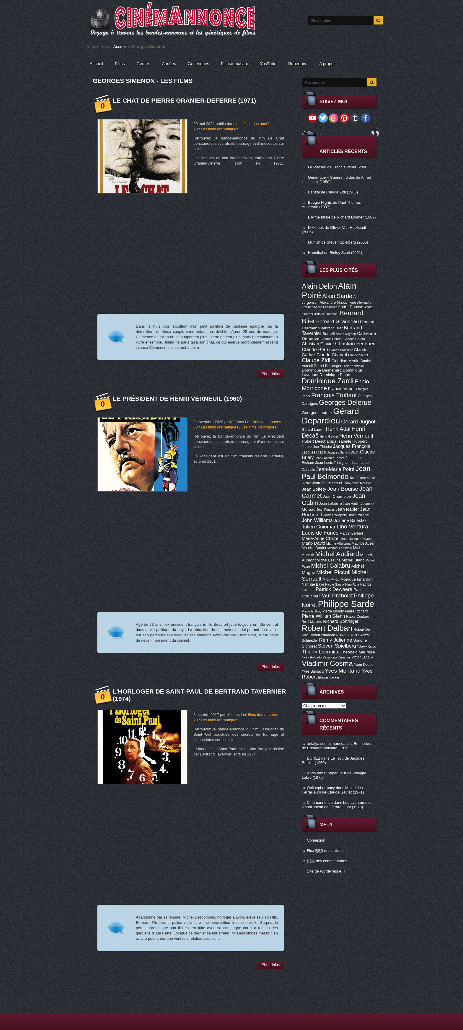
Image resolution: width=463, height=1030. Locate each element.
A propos (327, 63)
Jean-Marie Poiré (335, 469)
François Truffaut (334, 395)
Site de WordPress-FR (326, 871)
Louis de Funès (320, 533)
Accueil (120, 46)
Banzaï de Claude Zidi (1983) (333, 192)
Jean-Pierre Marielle (357, 483)
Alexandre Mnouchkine (337, 302)
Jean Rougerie (335, 515)
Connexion (316, 840)
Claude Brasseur (341, 350)
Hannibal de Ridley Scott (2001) (335, 252)
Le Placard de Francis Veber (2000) (338, 167)
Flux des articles (325, 850)
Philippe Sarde (346, 604)
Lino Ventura (352, 526)
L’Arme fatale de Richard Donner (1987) (342, 217)
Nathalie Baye (313, 584)
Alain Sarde (337, 296)
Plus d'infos (271, 374)
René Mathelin (312, 621)
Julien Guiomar (318, 527)
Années (169, 63)
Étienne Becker (328, 677)
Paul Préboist (336, 595)
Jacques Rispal (314, 452)
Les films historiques (259, 427)
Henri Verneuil (356, 436)
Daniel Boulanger (327, 366)
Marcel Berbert (351, 533)
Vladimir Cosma (327, 663)
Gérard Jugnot (358, 422)
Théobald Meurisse (358, 652)
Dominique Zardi (327, 381)
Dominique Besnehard (322, 370)
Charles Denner (331, 339)
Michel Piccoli (333, 572)
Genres (143, 63)
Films (120, 63)
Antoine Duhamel (326, 314)
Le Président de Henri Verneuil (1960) (177, 398)
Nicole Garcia (334, 584)
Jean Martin (351, 503)
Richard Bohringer (340, 621)
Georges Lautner (317, 412)
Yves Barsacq (313, 671)
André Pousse (350, 307)
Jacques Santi (337, 452)
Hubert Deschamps (319, 441)
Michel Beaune (328, 560)
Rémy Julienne (335, 640)
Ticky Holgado (312, 657)
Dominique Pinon (334, 374)
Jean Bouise (342, 489)
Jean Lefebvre (330, 504)
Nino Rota (352, 584)
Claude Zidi (316, 360)
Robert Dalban (327, 628)
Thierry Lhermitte (321, 652)
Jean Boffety (314, 489)
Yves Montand (343, 671)
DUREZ (313, 758)
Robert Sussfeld (347, 635)
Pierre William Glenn (323, 616)
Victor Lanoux (363, 657)
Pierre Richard (356, 611)
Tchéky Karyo (366, 646)
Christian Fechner (355, 343)
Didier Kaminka (353, 366)
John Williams (317, 520)
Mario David (313, 543)
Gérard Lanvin (313, 430)
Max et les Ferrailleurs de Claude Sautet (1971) (333, 790)
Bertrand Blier (332, 328)
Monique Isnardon (356, 579)
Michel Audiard (337, 554)
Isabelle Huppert (352, 441)
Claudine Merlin (345, 361)
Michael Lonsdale (339, 548)
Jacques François (351, 446)
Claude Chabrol (332, 354)
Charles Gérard (354, 339)
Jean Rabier (347, 509)
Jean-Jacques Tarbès (330, 458)
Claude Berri (315, 349)
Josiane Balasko (350, 520)
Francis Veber (341, 388)
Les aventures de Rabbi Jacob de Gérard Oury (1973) (337, 804)
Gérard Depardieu (330, 416)
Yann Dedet (363, 665)
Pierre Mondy (333, 611)
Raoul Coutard (357, 617)
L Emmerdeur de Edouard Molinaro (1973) (338, 745)
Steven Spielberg (337, 646)
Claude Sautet (358, 355)
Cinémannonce (319, 802)
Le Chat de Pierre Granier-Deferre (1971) (184, 100)
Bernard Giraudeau (337, 321)
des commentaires (327, 861)
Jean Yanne (358, 515)
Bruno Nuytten (346, 334)
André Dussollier (325, 307)
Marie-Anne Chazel (320, 538)
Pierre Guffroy (311, 611)
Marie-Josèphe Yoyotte (356, 539)
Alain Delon (319, 286)
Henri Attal (338, 429)
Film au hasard (234, 63)
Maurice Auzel (363, 543)
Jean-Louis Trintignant (333, 463)
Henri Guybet (329, 436)
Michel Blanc (353, 560)
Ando (311, 773)
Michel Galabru (330, 565)
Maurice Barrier (314, 548)
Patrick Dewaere (334, 589)
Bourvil (328, 333)
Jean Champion (337, 496)
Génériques (198, 63)
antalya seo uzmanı (323, 743)
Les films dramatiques (219, 129)
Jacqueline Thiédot (317, 447)
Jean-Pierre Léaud (327, 483)
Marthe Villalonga (338, 543)
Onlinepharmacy (321, 788)
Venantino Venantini (336, 657)
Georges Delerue (345, 402)
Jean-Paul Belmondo (337, 472)
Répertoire (297, 63)
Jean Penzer (325, 509)
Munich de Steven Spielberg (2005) (338, 242)
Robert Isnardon (322, 635)
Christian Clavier (318, 343)
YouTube (268, 63)
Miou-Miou (330, 579)
